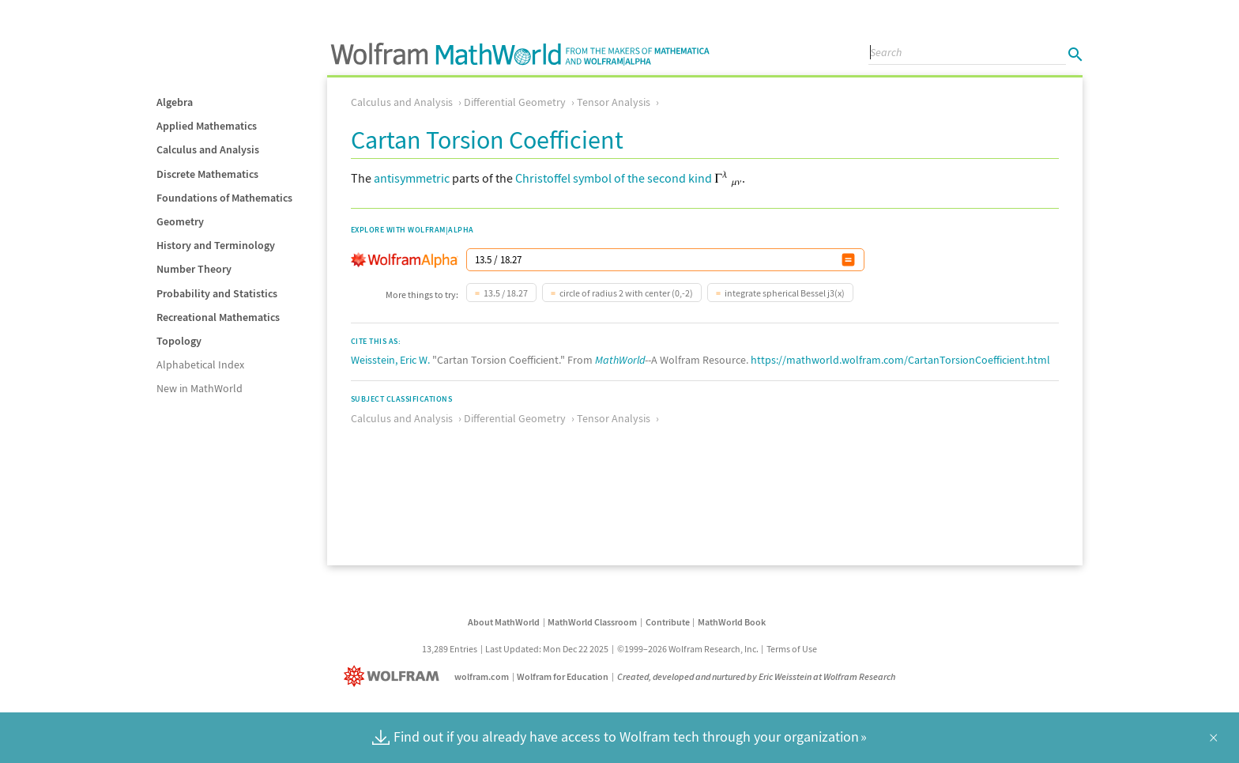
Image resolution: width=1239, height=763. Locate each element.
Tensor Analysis (613, 102)
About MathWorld (504, 622)
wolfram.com (481, 676)
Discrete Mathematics (207, 174)
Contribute (668, 622)
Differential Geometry (515, 102)
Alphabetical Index (200, 364)
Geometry (180, 221)
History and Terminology (215, 245)
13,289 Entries (449, 649)
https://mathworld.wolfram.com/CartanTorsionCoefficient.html (900, 360)
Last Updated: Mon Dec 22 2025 (546, 649)
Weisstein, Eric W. (390, 360)
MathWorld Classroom (592, 622)
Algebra (174, 102)
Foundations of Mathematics (224, 198)
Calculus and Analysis (207, 149)
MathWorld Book (732, 622)
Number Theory (194, 269)
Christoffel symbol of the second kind (613, 178)
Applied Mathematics (206, 126)
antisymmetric (412, 178)
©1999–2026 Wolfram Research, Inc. (688, 649)
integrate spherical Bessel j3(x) (785, 293)
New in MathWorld (199, 388)
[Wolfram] (395, 676)
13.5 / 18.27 (506, 293)
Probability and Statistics (216, 293)
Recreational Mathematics (218, 317)
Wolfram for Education (562, 676)
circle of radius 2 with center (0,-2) (626, 293)
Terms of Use (791, 649)
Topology (178, 341)
